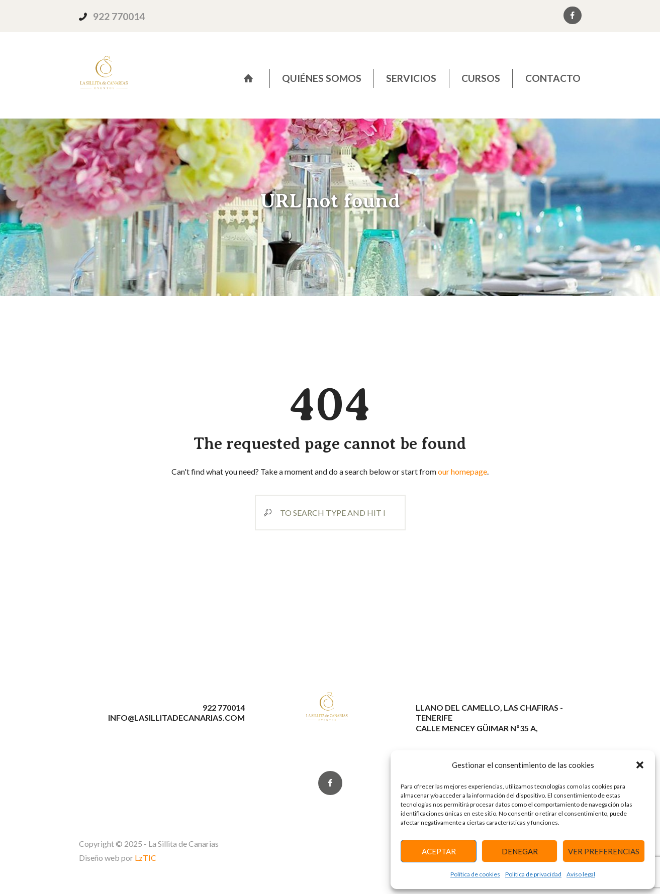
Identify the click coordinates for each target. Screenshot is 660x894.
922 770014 (119, 16)
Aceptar (439, 851)
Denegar (520, 851)
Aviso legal (581, 874)
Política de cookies (475, 874)
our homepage (462, 471)
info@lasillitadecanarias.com (176, 717)
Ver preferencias (603, 851)
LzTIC (145, 857)
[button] (640, 765)
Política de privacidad (533, 874)
